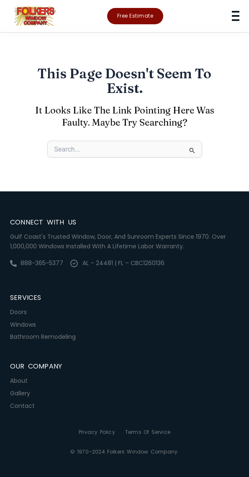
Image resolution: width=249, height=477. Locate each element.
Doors (18, 312)
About (19, 380)
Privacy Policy (97, 432)
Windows (23, 324)
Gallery (20, 393)
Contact (22, 406)
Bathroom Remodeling (43, 337)
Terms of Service (147, 432)
